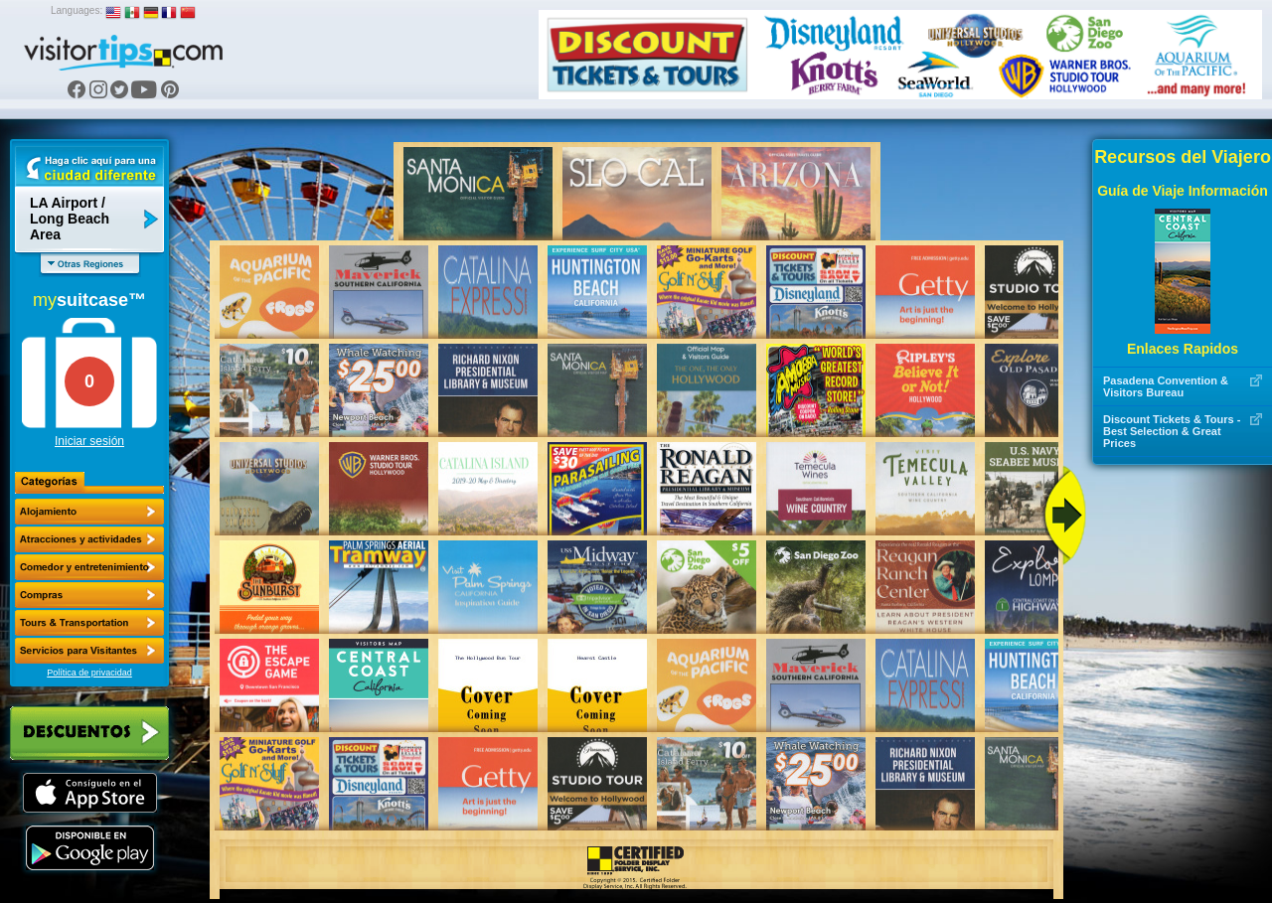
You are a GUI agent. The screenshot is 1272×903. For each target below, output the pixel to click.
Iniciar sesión (89, 441)
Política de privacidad (89, 672)
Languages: (76, 10)
